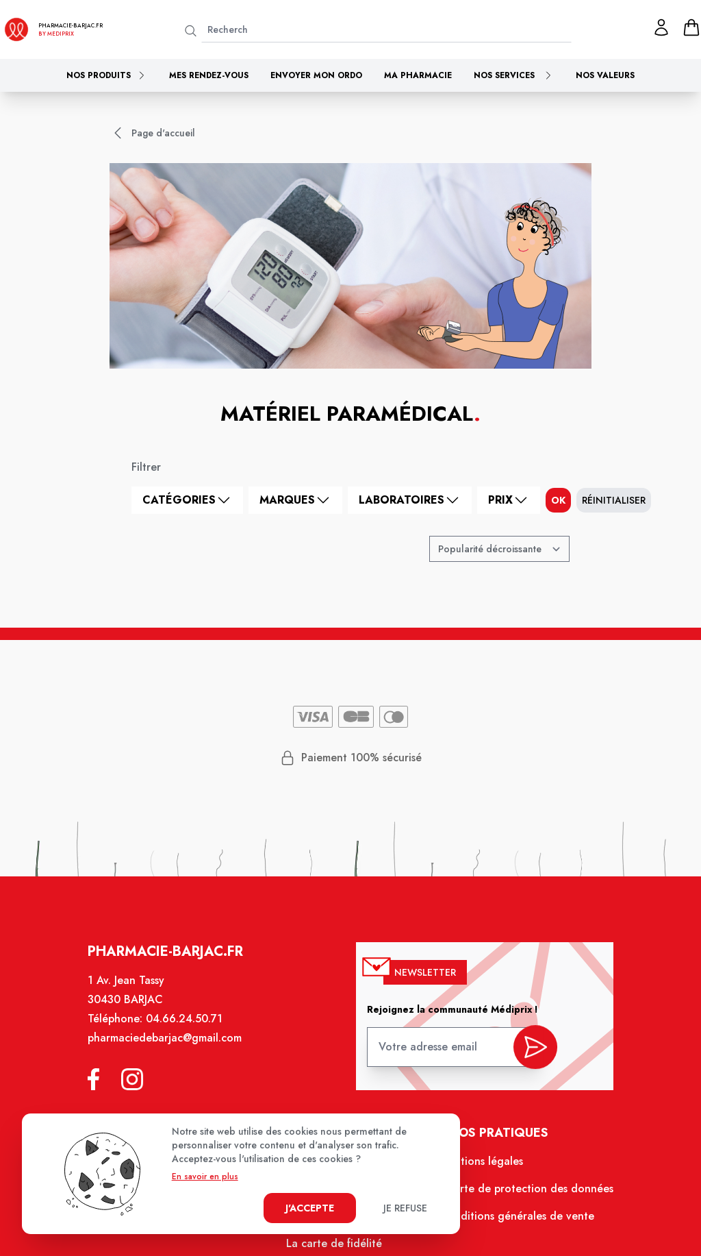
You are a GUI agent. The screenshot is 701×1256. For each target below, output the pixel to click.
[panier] (691, 27)
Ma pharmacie (418, 75)
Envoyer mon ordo (316, 75)
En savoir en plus (205, 1176)
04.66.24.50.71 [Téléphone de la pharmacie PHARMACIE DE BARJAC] (190, 1029)
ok (558, 500)
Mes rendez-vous (208, 75)
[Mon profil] (661, 27)
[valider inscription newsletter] (529, 1052)
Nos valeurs (605, 75)
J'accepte (309, 1208)
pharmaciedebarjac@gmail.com (170, 1047)
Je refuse (405, 1208)
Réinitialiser (614, 500)
